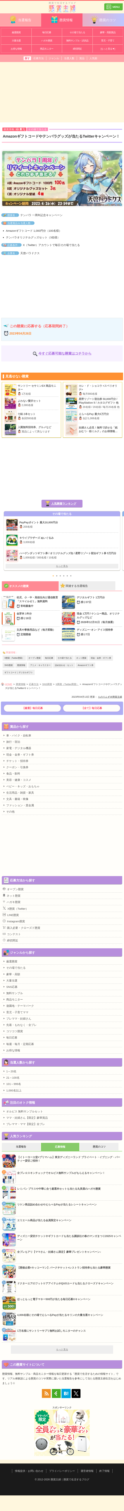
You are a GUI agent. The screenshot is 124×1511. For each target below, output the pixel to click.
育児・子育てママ (15, 1012)
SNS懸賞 (8, 665)
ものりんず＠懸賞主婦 (110, 696)
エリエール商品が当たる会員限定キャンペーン (44, 1220)
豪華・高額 (11, 974)
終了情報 (104, 1470)
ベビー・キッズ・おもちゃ (21, 786)
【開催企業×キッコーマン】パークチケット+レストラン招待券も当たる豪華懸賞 (64, 1267)
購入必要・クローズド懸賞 (21, 927)
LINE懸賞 (11, 915)
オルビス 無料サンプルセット (23, 1111)
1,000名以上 (12, 1090)
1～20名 (9, 1071)
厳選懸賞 (16, 32)
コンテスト (12, 934)
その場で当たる (77, 32)
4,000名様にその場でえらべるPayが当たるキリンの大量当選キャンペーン (60, 1314)
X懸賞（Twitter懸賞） (14, 658)
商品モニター (46, 48)
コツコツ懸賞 (13, 1031)
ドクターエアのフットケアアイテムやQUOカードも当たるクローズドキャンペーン (65, 1283)
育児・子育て (107, 40)
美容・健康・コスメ (17, 779)
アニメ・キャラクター (40, 665)
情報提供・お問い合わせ (29, 1470)
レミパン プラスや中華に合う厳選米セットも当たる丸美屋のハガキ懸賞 (59, 1188)
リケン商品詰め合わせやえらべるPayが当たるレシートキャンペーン (57, 1204)
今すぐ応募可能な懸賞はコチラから (65, 353)
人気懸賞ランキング (63, 503)
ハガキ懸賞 (46, 40)
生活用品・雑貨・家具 (18, 792)
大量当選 (16, 40)
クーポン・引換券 (15, 767)
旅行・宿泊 (11, 741)
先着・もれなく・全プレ (20, 1024)
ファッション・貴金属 (18, 805)
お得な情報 (16, 48)
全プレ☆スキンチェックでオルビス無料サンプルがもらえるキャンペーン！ (61, 1172)
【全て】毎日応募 (91, 708)
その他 (9, 811)
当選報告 (20, 19)
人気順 (93, 58)
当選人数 (69, 58)
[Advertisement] (62, 92)
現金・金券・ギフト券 (101, 658)
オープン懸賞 (34, 658)
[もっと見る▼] (108, 48)
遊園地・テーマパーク (18, 1005)
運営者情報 (87, 1470)
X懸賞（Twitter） (15, 908)
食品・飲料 (11, 773)
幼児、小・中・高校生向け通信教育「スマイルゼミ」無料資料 (38, 602)
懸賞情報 (61, 19)
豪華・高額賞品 (108, 32)
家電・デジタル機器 (17, 748)
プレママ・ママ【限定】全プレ (24, 1124)
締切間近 (77, 48)
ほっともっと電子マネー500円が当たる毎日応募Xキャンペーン (53, 1299)
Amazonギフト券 (85, 665)
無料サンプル (13, 993)
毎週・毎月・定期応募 (18, 1044)
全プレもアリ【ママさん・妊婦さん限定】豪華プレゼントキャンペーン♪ (59, 1251)
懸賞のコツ (103, 19)
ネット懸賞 (81, 658)
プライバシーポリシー (62, 1470)
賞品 (82, 58)
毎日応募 (46, 32)
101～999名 (12, 1083)
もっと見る (62, 566)
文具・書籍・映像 (15, 799)
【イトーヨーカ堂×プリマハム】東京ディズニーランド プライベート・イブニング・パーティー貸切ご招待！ (68, 1159)
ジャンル (54, 58)
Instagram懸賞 (14, 921)
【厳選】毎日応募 (32, 708)
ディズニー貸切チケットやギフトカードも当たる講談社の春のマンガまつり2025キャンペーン (69, 1238)
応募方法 (38, 58)
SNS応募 (10, 986)
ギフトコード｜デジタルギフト (18, 672)
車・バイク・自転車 (17, 735)
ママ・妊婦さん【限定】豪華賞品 (25, 1117)
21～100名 (11, 1077)
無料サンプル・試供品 (77, 40)
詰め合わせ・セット (64, 665)
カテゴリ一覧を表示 (113, 5)
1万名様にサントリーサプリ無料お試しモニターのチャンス (51, 1330)
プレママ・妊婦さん (17, 1018)
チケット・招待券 (15, 760)
